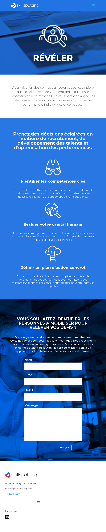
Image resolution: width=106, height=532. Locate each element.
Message (53, 422)
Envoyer (63, 448)
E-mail (53, 378)
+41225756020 (12, 495)
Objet (53, 393)
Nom (53, 363)
